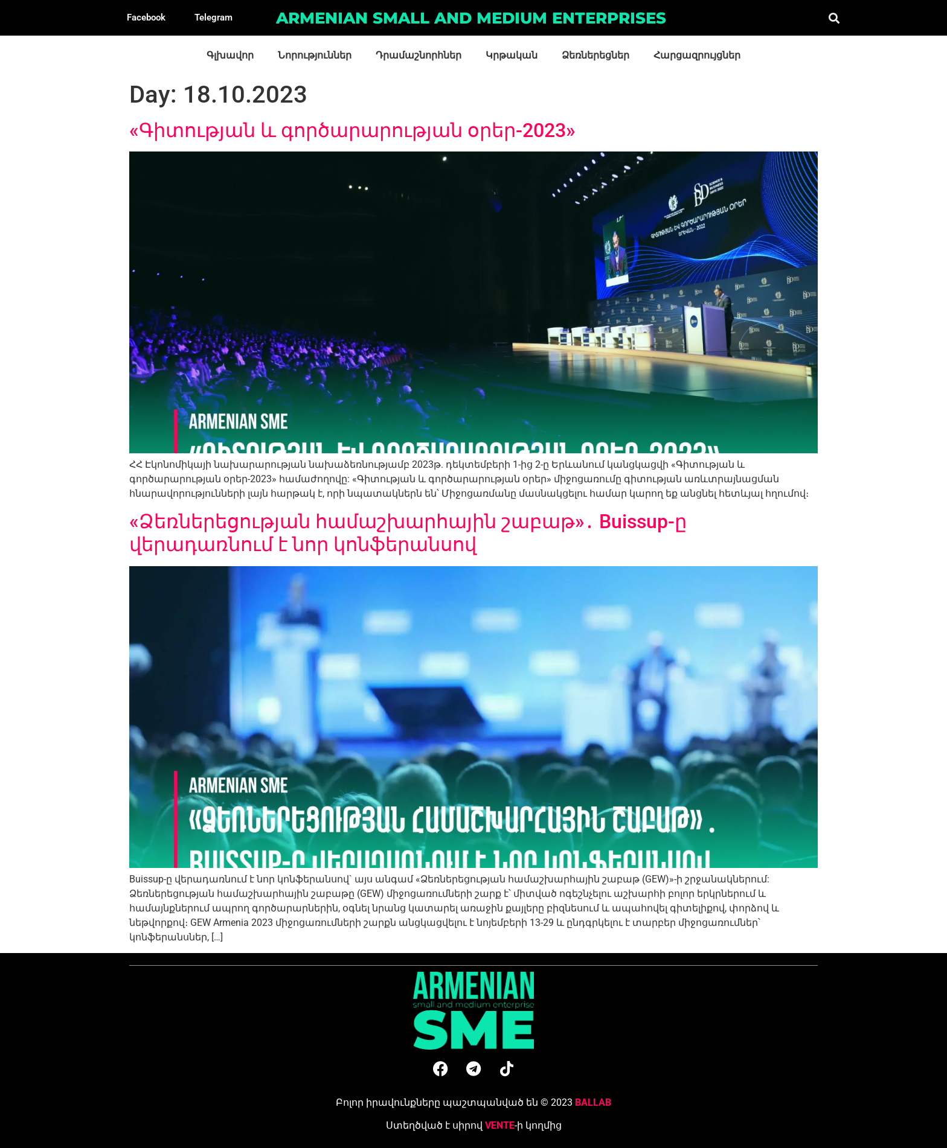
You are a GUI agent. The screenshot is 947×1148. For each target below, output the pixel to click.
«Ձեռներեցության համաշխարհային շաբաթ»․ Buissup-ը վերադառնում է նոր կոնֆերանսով (408, 533)
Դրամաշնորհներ (418, 55)
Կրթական (512, 55)
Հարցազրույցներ (696, 55)
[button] (834, 18)
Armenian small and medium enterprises (471, 18)
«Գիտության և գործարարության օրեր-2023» (352, 130)
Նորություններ (315, 55)
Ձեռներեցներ (595, 55)
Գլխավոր (230, 55)
